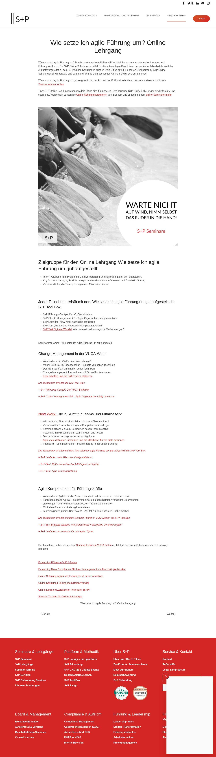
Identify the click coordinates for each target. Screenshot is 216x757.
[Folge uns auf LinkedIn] (197, 3)
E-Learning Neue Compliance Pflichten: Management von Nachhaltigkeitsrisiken (82, 569)
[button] (166, 676)
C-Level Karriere (24, 737)
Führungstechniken (124, 732)
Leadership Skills (123, 721)
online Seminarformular (159, 94)
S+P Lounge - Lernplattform (80, 659)
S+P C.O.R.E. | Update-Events (81, 669)
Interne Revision (73, 742)
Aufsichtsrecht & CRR (77, 732)
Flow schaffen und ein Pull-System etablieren (68, 376)
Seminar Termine (25, 669)
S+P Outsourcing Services (30, 680)
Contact (201, 18)
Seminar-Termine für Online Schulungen (60, 596)
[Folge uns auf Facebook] (183, 3)
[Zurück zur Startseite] (20, 18)
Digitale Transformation (127, 727)
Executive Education (27, 721)
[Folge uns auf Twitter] (190, 3)
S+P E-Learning (73, 664)
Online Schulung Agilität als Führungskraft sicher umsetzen (70, 576)
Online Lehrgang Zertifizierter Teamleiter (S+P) (64, 589)
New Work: (47, 414)
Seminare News (176, 15)
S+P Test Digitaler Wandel (57, 329)
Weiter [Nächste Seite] (171, 614)
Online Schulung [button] (86, 15)
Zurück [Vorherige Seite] (45, 614)
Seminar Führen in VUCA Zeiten (94, 545)
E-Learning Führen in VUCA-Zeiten (57, 562)
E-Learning (153, 15)
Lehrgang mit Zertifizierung (121, 15)
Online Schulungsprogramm (91, 94)
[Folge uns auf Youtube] (202, 3)
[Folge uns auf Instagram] (208, 3)
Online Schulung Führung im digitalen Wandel (63, 583)
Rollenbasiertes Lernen (78, 675)
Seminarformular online (51, 84)
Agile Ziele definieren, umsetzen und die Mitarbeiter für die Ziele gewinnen (83, 440)
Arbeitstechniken (123, 737)
